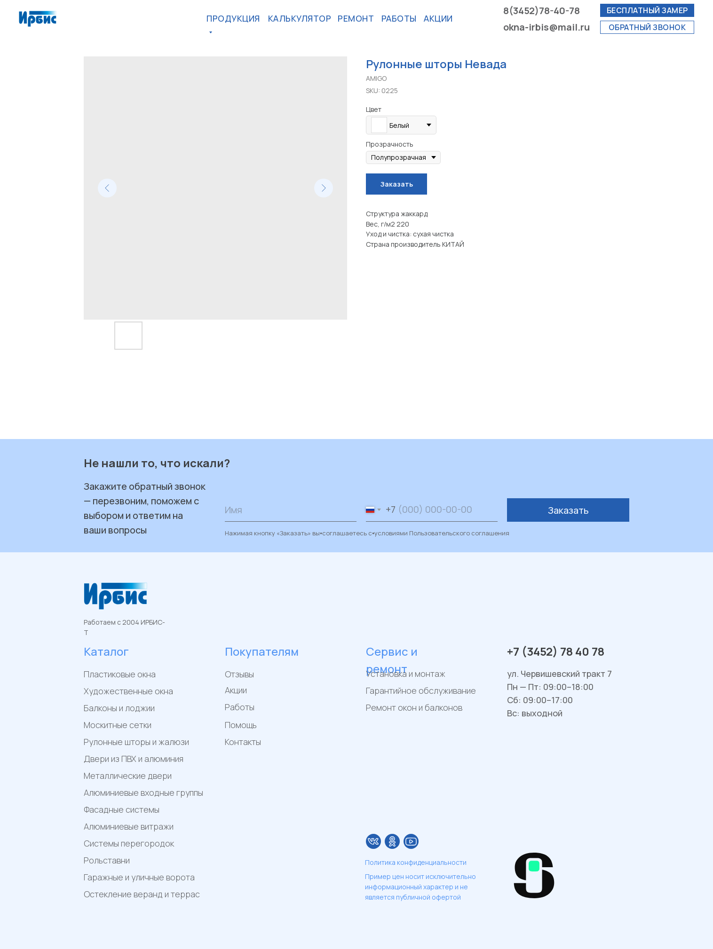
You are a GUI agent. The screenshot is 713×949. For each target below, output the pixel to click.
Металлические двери (128, 775)
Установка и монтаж (405, 673)
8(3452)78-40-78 (541, 10)
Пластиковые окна (120, 674)
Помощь (241, 724)
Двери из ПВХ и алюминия (133, 758)
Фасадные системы (121, 809)
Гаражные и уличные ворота (139, 877)
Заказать (568, 510)
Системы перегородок (129, 843)
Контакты (243, 741)
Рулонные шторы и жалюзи (136, 741)
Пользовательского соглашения (459, 533)
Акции (236, 690)
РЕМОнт (356, 18)
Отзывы (239, 674)
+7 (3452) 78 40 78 (555, 651)
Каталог (106, 651)
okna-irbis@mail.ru (546, 27)
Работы (399, 18)
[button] (647, 10)
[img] (373, 841)
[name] (290, 510)
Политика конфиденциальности (416, 862)
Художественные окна (128, 691)
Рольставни (107, 860)
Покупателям (262, 651)
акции (438, 18)
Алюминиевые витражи (129, 826)
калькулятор (300, 18)
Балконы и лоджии (119, 708)
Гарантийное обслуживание (421, 690)
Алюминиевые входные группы (143, 792)
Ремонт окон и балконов (414, 707)
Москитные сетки (117, 724)
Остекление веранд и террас (142, 894)
